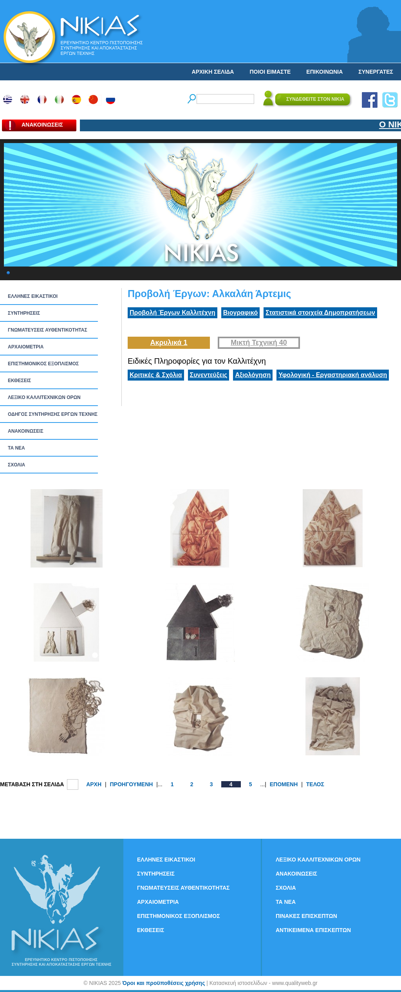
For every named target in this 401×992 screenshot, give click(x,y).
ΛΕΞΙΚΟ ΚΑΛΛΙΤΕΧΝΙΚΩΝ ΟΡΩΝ (44, 397)
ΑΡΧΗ (93, 784)
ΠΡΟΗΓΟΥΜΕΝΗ (131, 784)
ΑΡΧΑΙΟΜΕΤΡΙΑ (25, 347)
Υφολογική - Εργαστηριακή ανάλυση (332, 375)
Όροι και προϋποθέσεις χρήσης (163, 983)
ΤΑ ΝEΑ (16, 448)
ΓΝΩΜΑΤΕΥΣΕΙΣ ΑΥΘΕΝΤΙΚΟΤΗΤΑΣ (47, 330)
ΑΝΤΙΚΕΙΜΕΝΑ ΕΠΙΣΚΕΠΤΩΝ (313, 930)
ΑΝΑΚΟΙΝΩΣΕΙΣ (25, 431)
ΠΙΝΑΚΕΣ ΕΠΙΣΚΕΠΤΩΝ (306, 916)
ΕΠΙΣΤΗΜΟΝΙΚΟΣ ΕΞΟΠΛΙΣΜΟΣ (43, 363)
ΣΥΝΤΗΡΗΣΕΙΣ (24, 313)
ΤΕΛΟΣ (315, 784)
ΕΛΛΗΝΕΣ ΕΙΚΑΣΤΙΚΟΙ (33, 296)
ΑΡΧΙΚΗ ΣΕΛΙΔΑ (213, 72)
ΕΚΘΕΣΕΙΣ (19, 380)
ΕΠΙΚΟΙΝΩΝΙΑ (324, 72)
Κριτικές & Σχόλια (156, 375)
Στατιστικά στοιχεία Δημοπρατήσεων (320, 312)
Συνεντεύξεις (209, 375)
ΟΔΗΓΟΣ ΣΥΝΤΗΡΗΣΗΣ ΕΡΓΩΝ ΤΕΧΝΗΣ (53, 414)
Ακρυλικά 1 (168, 342)
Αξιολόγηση (253, 375)
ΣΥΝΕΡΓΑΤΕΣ (375, 72)
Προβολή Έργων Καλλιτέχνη (172, 312)
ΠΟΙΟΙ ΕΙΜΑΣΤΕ (270, 72)
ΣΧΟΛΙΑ (16, 465)
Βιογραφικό (240, 312)
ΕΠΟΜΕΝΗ (284, 784)
